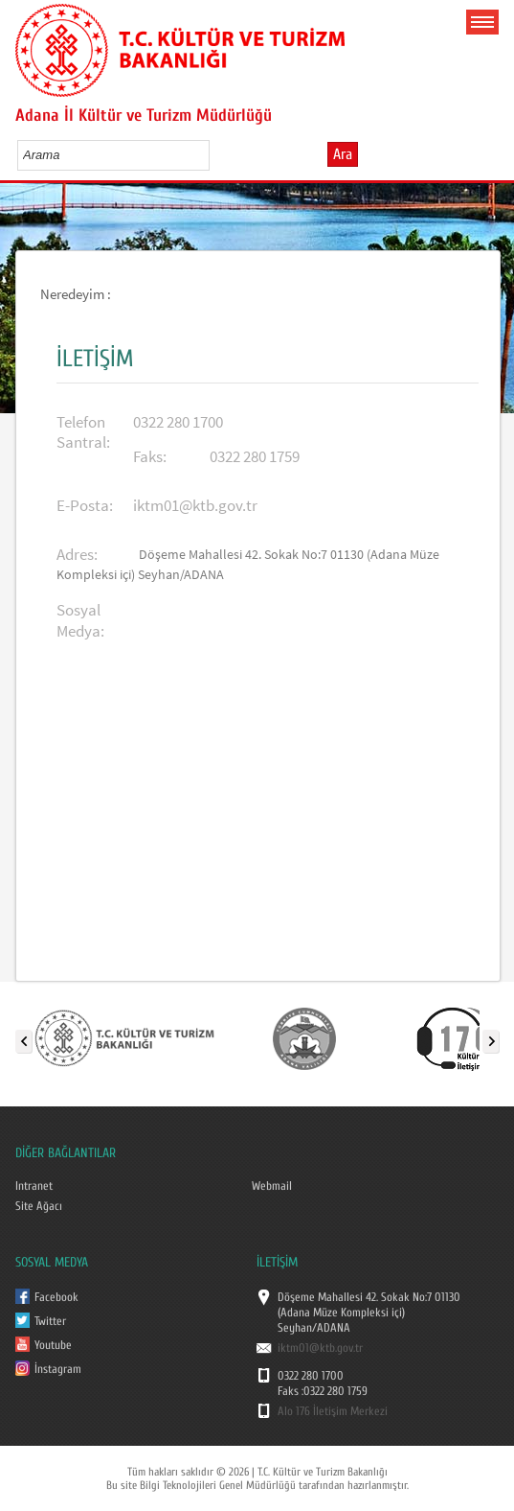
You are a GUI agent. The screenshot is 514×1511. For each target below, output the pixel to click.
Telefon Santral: (83, 432)
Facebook (56, 1297)
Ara (342, 154)
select (214, 154)
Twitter (50, 1321)
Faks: (150, 457)
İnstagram (57, 1369)
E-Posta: (84, 506)
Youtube (53, 1345)
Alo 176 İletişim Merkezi (333, 1411)
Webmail (272, 1186)
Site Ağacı (38, 1206)
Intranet (34, 1186)
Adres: (77, 555)
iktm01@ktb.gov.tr (195, 506)
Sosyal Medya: (80, 620)
